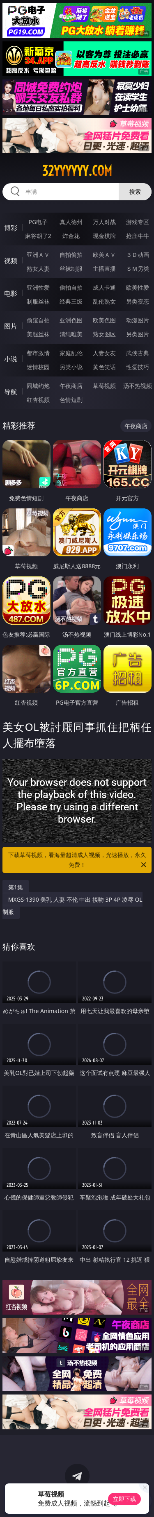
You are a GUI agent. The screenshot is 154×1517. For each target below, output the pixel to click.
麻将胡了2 (38, 236)
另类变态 (137, 301)
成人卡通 (104, 287)
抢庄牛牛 (137, 236)
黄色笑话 (104, 367)
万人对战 (104, 222)
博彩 (10, 227)
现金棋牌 (104, 236)
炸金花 (71, 236)
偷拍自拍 (71, 287)
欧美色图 (104, 320)
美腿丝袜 (38, 334)
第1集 (15, 887)
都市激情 (38, 353)
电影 (10, 293)
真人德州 (71, 222)
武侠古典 (137, 353)
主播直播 (104, 268)
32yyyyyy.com (77, 171)
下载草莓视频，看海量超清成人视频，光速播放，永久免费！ (78, 860)
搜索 (135, 191)
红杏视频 (38, 400)
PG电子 (38, 222)
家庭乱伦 (71, 353)
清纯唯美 (71, 334)
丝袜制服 (71, 268)
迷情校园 (38, 367)
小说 (10, 358)
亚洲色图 (71, 320)
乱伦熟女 (104, 301)
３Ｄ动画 (137, 255)
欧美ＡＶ (104, 255)
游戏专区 (137, 222)
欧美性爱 (137, 287)
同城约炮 (38, 386)
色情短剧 (71, 400)
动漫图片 (137, 320)
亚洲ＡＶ (38, 255)
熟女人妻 (38, 268)
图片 (10, 326)
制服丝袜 (38, 301)
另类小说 (71, 367)
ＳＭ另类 (137, 268)
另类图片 (137, 334)
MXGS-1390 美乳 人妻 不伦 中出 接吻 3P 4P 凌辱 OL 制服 (72, 906)
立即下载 (124, 1499)
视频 (10, 260)
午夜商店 (71, 386)
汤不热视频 (137, 386)
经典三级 (71, 301)
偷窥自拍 (38, 320)
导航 (10, 391)
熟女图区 (104, 334)
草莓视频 (104, 386)
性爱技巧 (137, 367)
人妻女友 (104, 353)
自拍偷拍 (71, 255)
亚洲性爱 (38, 287)
